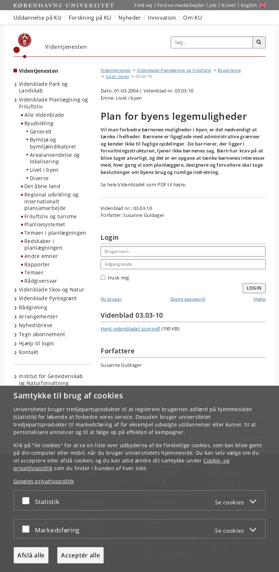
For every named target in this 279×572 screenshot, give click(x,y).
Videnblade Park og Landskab (43, 87)
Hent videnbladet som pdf (130, 328)
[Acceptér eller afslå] (27, 500)
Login (254, 288)
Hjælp (260, 299)
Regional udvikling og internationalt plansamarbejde (51, 201)
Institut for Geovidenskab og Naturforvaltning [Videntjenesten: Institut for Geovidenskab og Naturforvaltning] (51, 379)
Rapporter (37, 264)
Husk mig (115, 277)
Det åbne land (42, 186)
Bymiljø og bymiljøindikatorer (53, 143)
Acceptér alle (80, 555)
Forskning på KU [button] (90, 17)
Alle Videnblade (44, 114)
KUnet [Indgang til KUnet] (229, 5)
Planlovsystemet (44, 224)
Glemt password (187, 299)
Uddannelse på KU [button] (37, 17)
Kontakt (28, 352)
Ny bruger (111, 299)
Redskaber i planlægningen (43, 244)
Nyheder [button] (129, 17)
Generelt (41, 131)
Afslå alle (31, 555)
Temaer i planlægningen (55, 232)
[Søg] (259, 42)
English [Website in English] (249, 5)
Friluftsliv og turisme (50, 216)
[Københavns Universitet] (22, 45)
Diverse (39, 178)
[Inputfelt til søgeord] (212, 42)
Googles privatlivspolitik (43, 481)
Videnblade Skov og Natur (51, 289)
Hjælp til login (36, 343)
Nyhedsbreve (35, 325)
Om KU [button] (192, 17)
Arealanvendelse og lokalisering (55, 158)
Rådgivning (33, 307)
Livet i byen (44, 169)
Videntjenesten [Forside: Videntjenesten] (38, 70)
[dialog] (139, 479)
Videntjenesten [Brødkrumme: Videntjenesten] (115, 70)
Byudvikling (38, 123)
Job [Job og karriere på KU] (213, 5)
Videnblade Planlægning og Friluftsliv (53, 103)
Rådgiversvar (40, 280)
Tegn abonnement (42, 334)
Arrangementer (38, 316)
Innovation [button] (162, 17)
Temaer (34, 272)
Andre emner (41, 256)
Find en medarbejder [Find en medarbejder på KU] (181, 5)
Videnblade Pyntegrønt (48, 298)
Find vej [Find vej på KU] (143, 5)
